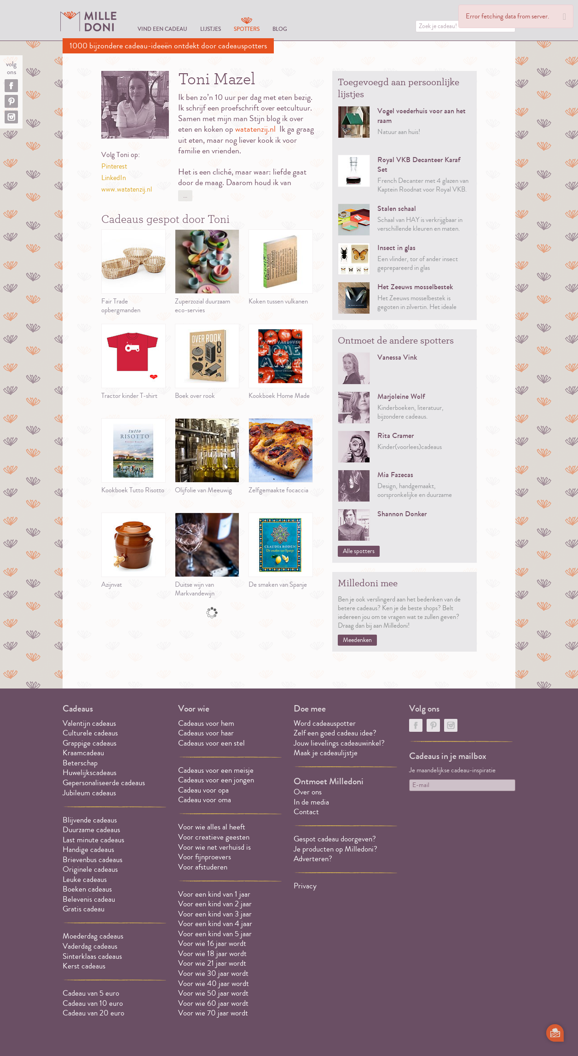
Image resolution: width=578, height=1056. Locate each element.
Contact (306, 811)
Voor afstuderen (202, 867)
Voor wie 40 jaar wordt (213, 983)
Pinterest (114, 166)
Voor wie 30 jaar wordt (213, 973)
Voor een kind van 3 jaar (215, 914)
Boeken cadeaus (87, 889)
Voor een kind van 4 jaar (215, 923)
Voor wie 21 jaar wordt (212, 963)
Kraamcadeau (83, 752)
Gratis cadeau (83, 909)
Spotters (247, 28)
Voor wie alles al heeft (211, 827)
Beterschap (80, 763)
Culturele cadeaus (90, 733)
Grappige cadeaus (89, 743)
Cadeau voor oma (204, 799)
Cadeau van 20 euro (93, 1013)
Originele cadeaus (90, 869)
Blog (279, 28)
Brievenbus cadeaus (92, 859)
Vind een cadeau (162, 28)
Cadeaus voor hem (206, 723)
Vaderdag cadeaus (90, 946)
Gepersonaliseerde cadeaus (104, 782)
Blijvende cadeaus (90, 820)
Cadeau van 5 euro (91, 993)
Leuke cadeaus (85, 879)
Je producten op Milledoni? (335, 849)
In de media (311, 802)
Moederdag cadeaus (93, 936)
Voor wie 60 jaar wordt (213, 1003)
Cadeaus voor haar (206, 733)
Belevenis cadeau (89, 899)
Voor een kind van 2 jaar (215, 904)
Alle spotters (359, 551)
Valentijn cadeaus (89, 723)
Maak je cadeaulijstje (326, 752)
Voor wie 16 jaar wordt (212, 943)
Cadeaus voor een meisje (216, 770)
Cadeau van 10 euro (93, 1003)
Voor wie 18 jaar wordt (212, 953)
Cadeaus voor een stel (211, 743)
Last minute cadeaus (93, 840)
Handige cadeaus (88, 849)
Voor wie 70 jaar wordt (213, 1013)
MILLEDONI (88, 21)
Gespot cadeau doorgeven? (335, 839)
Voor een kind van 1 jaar (214, 894)
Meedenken (357, 640)
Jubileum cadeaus (89, 793)
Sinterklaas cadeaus (92, 956)
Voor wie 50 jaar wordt (213, 993)
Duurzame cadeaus (91, 829)
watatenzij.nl (255, 129)
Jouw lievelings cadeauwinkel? (339, 743)
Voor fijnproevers (204, 857)
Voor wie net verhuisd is (214, 847)
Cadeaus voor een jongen (217, 780)
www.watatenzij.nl (126, 189)
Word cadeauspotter (325, 723)
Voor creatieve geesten (213, 837)
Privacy (305, 886)
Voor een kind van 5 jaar (215, 933)
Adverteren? (313, 858)
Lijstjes (210, 28)
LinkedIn (113, 178)
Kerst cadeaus (84, 966)
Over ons (308, 792)
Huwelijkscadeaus (89, 772)
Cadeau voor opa (203, 790)
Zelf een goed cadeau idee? (335, 733)
